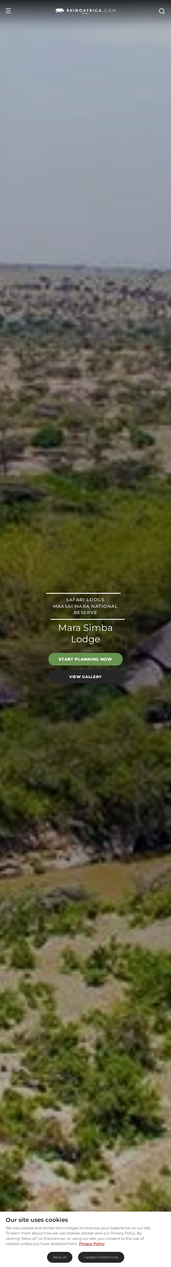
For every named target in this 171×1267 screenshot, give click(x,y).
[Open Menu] (8, 11)
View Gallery (85, 676)
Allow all (59, 1257)
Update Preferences (101, 1257)
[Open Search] (161, 10)
